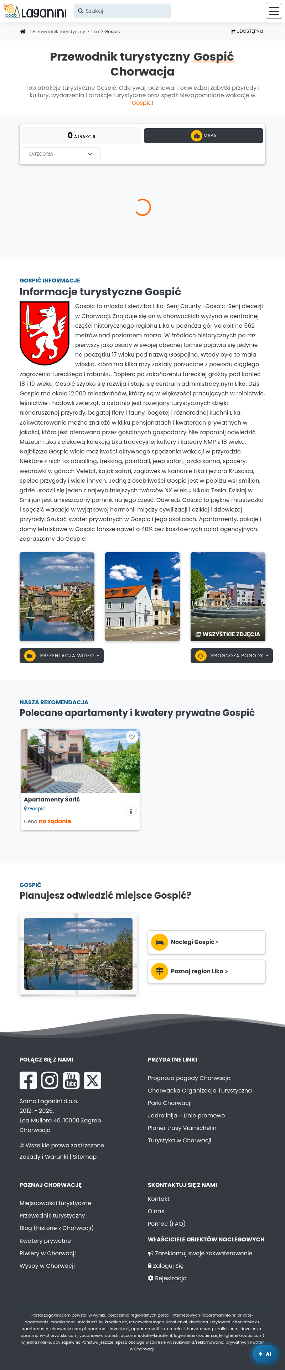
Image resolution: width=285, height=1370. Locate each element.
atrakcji (81, 135)
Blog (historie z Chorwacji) (57, 1228)
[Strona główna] (23, 31)
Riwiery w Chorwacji (48, 1253)
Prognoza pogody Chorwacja (189, 1078)
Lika (94, 31)
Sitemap (85, 1157)
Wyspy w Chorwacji (47, 1266)
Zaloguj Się (165, 1266)
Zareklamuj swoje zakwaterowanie (200, 1253)
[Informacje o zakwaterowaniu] (131, 810)
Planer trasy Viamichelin (182, 1128)
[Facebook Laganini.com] (28, 1080)
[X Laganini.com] (92, 1080)
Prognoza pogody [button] (230, 655)
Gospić (142, 103)
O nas (156, 1211)
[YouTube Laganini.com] (71, 1080)
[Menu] (274, 11)
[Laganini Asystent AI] (265, 1354)
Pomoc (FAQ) (167, 1224)
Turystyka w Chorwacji (179, 1140)
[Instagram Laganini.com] (49, 1080)
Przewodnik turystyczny (59, 31)
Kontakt (159, 1199)
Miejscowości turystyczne (55, 1203)
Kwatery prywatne (45, 1241)
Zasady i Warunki (44, 1157)
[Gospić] (57, 596)
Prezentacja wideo (60, 655)
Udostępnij (247, 31)
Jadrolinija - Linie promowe (186, 1115)
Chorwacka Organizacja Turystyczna (200, 1090)
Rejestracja (167, 1278)
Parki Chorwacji (170, 1103)
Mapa (203, 135)
